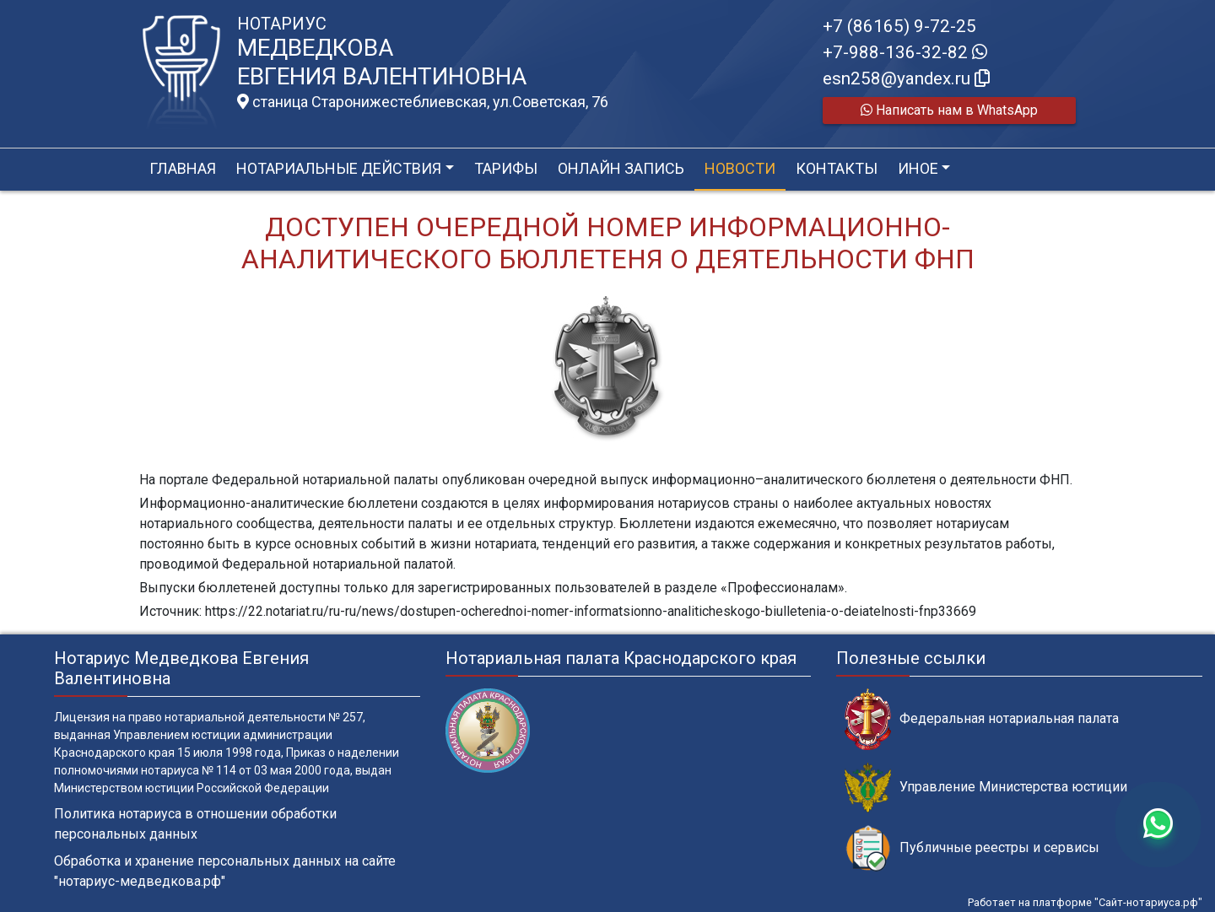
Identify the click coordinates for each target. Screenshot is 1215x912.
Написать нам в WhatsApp (949, 110)
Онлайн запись (621, 168)
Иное (918, 168)
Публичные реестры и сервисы (972, 848)
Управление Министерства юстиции (986, 787)
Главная (182, 168)
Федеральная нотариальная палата (982, 719)
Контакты (837, 168)
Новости (740, 168)
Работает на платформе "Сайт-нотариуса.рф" (1085, 902)
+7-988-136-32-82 (905, 52)
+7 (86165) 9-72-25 (899, 26)
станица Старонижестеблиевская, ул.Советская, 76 (422, 102)
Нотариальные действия (338, 168)
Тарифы (505, 168)
